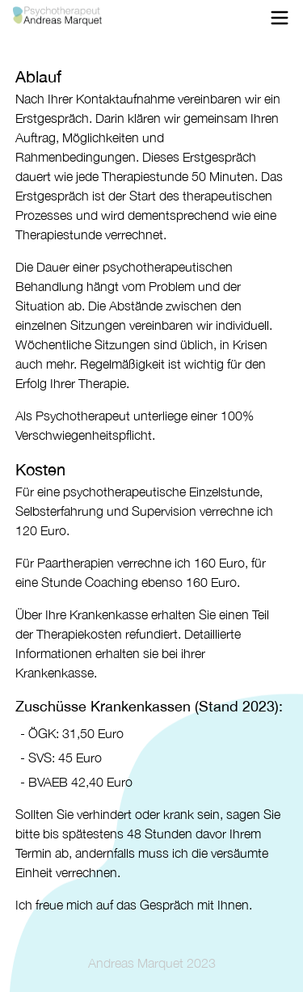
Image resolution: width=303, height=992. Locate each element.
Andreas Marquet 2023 (152, 963)
